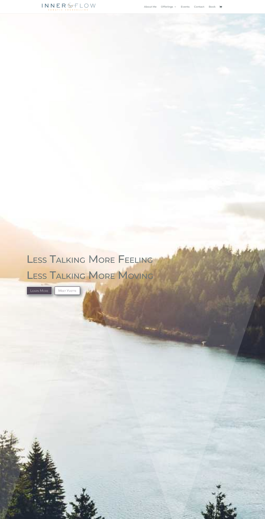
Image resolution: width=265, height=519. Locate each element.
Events (185, 7)
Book (212, 7)
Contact (199, 7)
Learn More (39, 291)
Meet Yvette (67, 291)
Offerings (167, 7)
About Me (150, 7)
